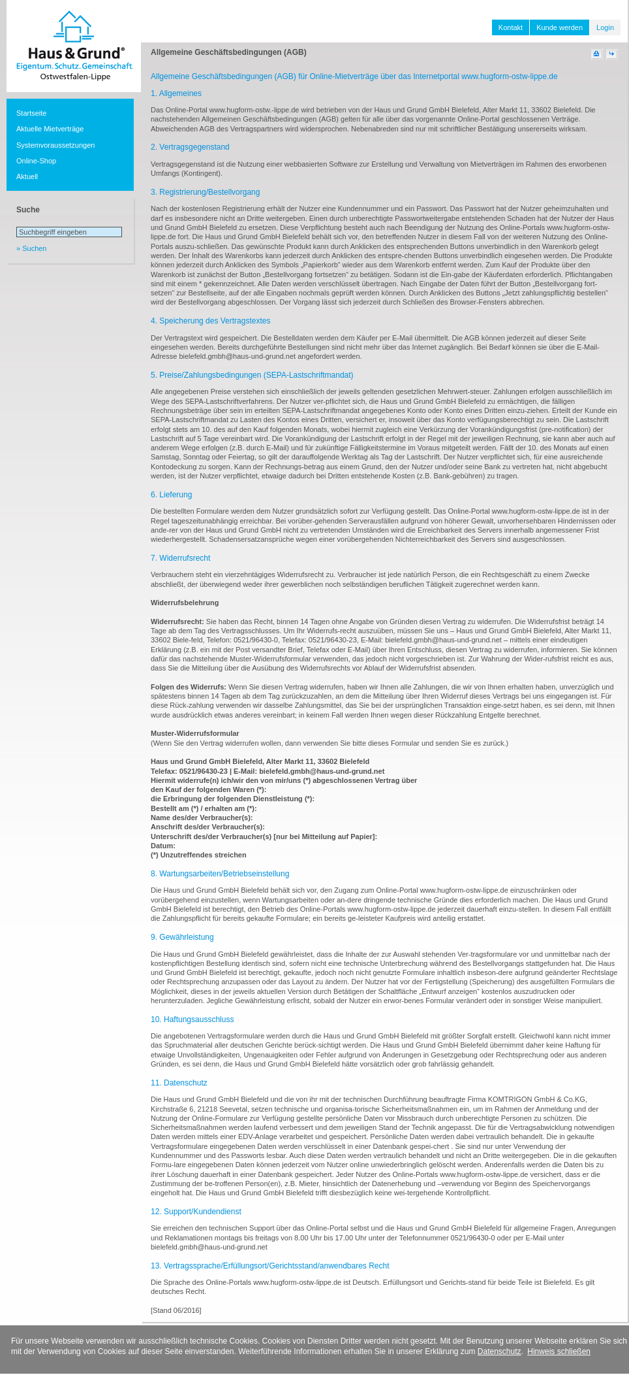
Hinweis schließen (559, 1351)
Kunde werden (559, 27)
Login (605, 27)
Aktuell (27, 176)
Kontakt (511, 27)
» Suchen (31, 248)
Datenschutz (499, 1351)
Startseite (31, 113)
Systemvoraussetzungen (55, 145)
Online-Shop (36, 161)
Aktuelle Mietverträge (50, 129)
